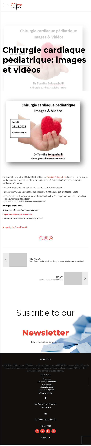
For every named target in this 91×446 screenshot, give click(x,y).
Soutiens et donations (47, 382)
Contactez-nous (46, 387)
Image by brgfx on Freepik (15, 227)
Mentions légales (47, 390)
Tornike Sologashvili (56, 177)
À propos (46, 379)
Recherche (46, 384)
